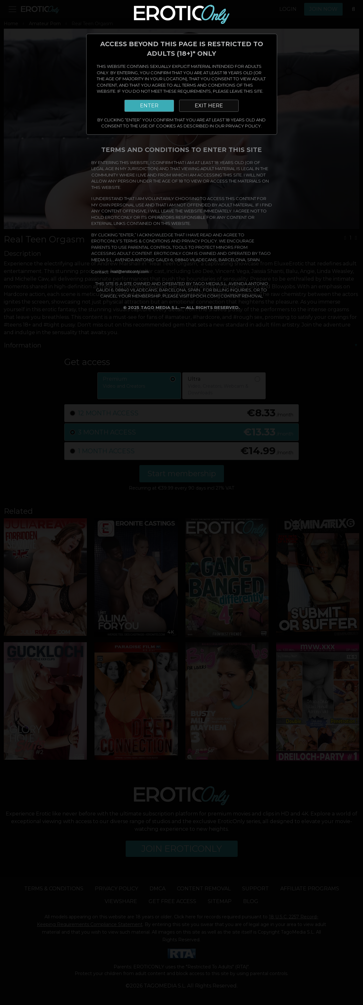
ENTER (149, 106)
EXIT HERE (209, 106)
